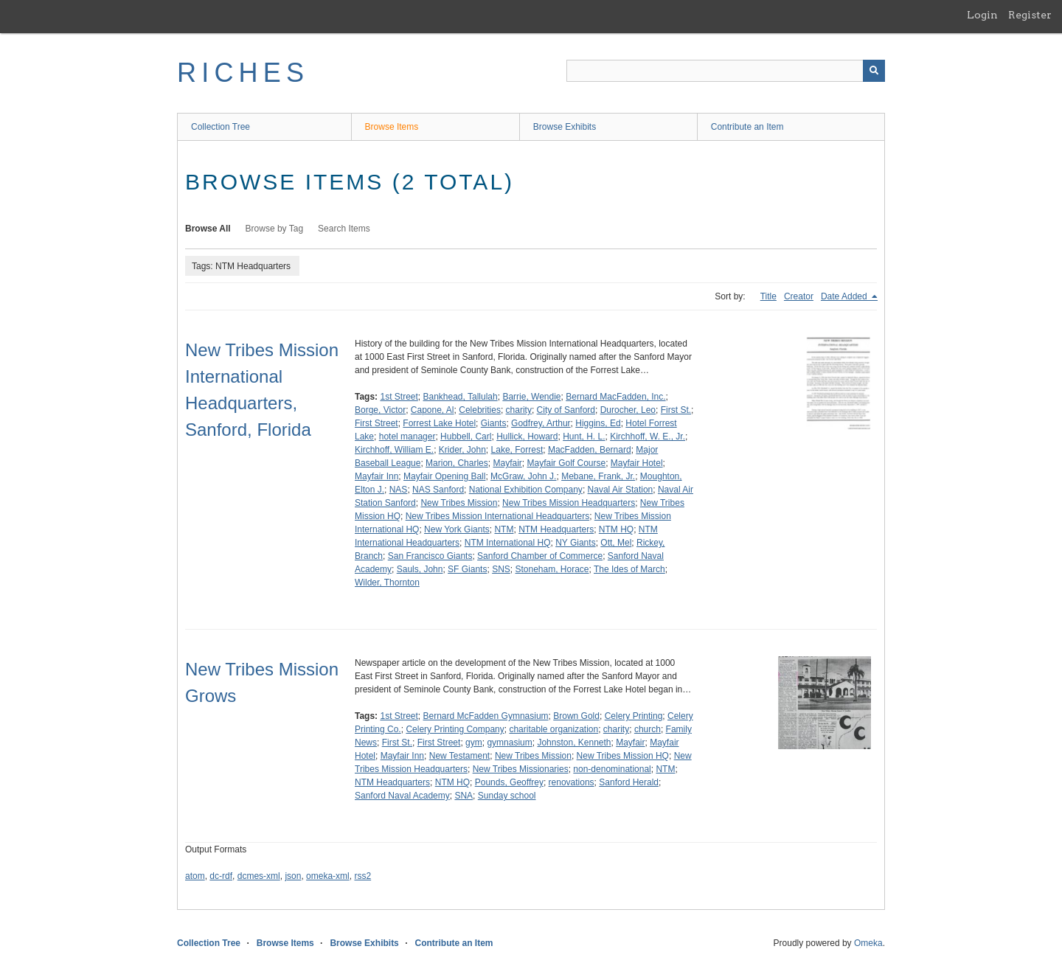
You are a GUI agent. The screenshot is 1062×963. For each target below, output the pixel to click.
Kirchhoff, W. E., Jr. (647, 436)
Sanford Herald (629, 782)
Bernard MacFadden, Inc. (615, 397)
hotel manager (407, 436)
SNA (463, 795)
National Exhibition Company (526, 489)
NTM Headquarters (556, 529)
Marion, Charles (457, 463)
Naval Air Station (620, 489)
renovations (571, 782)
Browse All (208, 228)
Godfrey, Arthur (540, 423)
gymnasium (509, 742)
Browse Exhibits (564, 127)
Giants (494, 423)
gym (473, 742)
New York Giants (457, 529)
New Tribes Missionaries (521, 769)
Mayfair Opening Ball (444, 476)
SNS (501, 569)
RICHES (243, 73)
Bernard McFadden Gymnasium (486, 716)
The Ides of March (629, 569)
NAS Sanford (438, 489)
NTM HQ (616, 529)
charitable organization (553, 729)
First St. (676, 410)
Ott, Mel (615, 543)
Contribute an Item (747, 127)
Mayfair (507, 463)
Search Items (344, 228)
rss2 (362, 876)
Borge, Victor (380, 410)
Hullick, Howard (527, 436)
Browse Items (392, 127)
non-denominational (611, 769)
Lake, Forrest (517, 450)
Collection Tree (220, 127)
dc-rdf (220, 876)
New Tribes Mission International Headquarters (497, 516)
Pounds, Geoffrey (509, 782)
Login (982, 15)
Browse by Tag (275, 228)
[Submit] (874, 71)
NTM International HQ (508, 543)
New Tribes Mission (458, 503)
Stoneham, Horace (552, 569)
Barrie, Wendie (531, 397)
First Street (376, 423)
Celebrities (480, 410)
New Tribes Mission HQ (623, 756)
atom (195, 876)
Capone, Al (432, 410)
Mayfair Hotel (637, 463)
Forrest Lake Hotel (439, 423)
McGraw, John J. (523, 476)
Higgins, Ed (597, 423)
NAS (398, 489)
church (647, 729)
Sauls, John (420, 569)
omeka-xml (328, 876)
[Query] (725, 71)
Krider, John (462, 450)
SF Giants (467, 569)
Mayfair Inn (376, 476)
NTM (503, 529)
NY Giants (575, 543)
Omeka (868, 943)
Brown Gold (576, 716)
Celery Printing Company (455, 729)
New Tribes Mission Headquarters (568, 503)
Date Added (845, 296)
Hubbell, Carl (465, 436)
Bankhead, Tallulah (460, 397)
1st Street (398, 397)
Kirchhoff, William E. (394, 450)
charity (519, 410)
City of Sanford (566, 410)
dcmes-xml (258, 876)
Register (1030, 15)
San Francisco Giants (430, 556)
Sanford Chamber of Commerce (540, 556)
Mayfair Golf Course (566, 463)
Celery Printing (634, 716)
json (293, 876)
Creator (798, 296)
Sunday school (507, 795)
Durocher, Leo (628, 410)
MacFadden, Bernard (589, 450)
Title (768, 296)
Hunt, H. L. (584, 436)
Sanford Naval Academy (402, 795)
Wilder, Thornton (387, 582)
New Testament (459, 756)
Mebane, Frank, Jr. (598, 476)
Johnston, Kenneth (574, 742)
